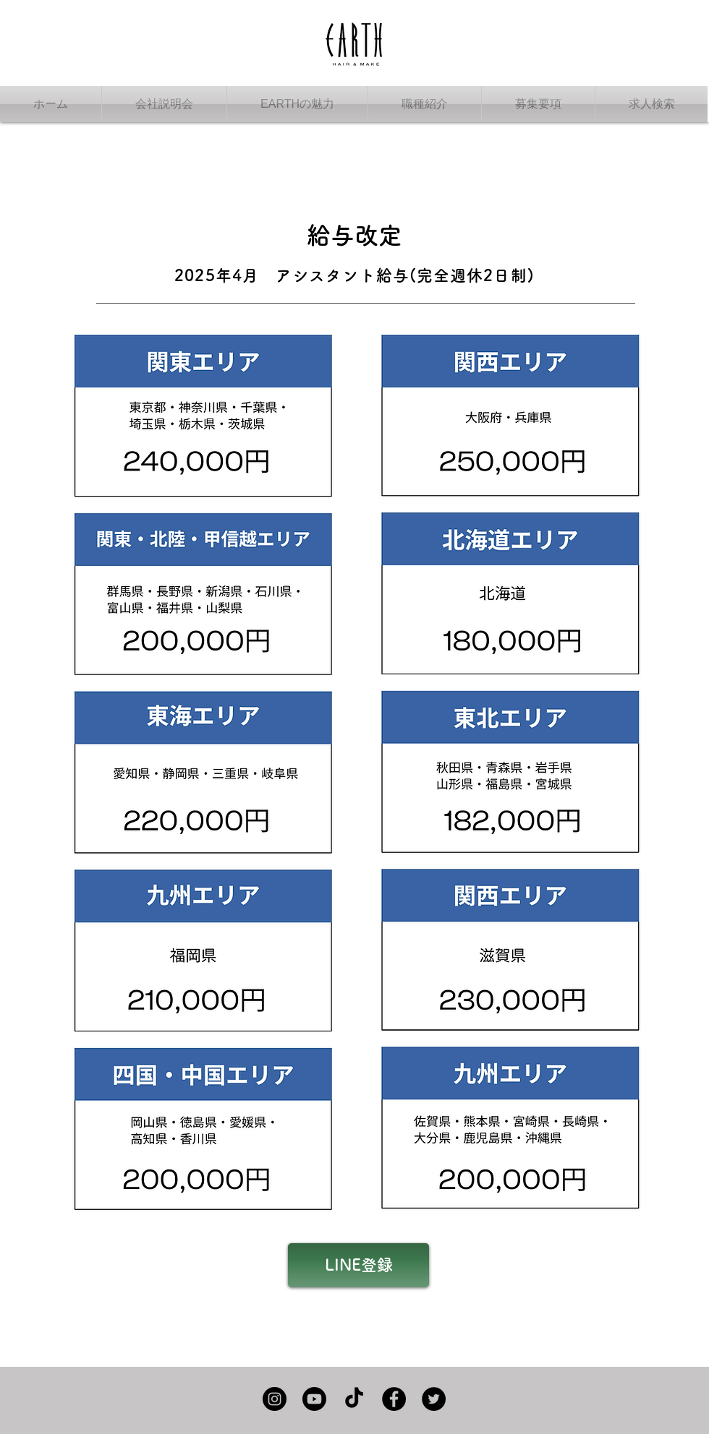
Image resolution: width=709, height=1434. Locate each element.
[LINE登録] (358, 1265)
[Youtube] (314, 1399)
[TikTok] (354, 1399)
